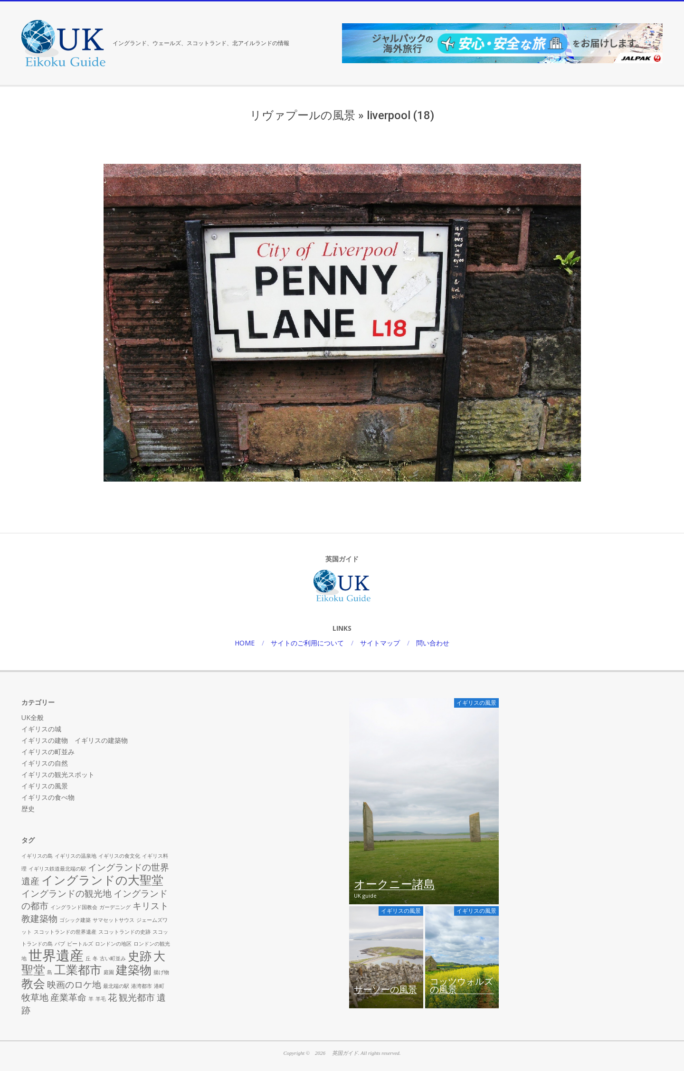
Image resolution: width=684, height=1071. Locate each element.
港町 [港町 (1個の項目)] (159, 986)
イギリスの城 (41, 728)
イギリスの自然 (44, 763)
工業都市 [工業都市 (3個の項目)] (78, 969)
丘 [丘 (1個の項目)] (88, 958)
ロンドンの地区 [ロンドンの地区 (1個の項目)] (113, 943)
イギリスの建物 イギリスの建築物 (74, 740)
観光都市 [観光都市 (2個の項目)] (137, 997)
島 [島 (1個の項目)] (49, 972)
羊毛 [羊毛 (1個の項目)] (100, 998)
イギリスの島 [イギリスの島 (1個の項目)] (37, 856)
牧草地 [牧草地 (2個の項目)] (34, 997)
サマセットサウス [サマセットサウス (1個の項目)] (113, 920)
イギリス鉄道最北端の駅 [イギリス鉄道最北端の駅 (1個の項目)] (57, 868)
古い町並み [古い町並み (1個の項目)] (113, 958)
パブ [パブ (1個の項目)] (60, 943)
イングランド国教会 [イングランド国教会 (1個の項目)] (73, 907)
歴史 (28, 808)
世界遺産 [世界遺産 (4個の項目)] (56, 955)
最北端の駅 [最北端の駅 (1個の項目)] (116, 986)
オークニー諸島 (394, 885)
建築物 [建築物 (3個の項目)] (134, 969)
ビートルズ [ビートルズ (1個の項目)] (80, 943)
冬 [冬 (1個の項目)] (95, 958)
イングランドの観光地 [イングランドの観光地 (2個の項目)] (66, 893)
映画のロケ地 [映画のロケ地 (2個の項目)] (74, 984)
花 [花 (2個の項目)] (112, 997)
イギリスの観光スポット (58, 774)
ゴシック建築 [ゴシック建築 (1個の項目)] (75, 920)
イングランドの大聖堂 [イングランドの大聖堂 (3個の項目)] (102, 880)
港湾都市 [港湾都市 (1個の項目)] (141, 986)
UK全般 (32, 717)
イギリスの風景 (44, 785)
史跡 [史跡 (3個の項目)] (140, 956)
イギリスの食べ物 (48, 797)
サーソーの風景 (385, 990)
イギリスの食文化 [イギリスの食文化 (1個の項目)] (119, 856)
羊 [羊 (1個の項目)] (91, 998)
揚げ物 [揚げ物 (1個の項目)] (161, 972)
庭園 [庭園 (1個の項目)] (109, 972)
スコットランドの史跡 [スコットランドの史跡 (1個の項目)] (124, 932)
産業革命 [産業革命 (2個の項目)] (68, 997)
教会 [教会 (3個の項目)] (33, 983)
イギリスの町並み (48, 751)
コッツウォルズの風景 (461, 986)
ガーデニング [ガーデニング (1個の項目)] (115, 907)
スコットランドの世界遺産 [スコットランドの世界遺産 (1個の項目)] (65, 932)
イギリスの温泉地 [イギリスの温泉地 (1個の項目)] (75, 856)
